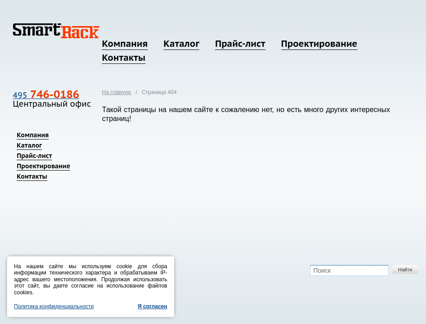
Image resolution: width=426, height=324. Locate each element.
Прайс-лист (240, 44)
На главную (116, 92)
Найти (405, 269)
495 (46, 95)
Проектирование (319, 44)
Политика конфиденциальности (54, 306)
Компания (124, 44)
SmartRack (56, 30)
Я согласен (152, 306)
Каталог (181, 44)
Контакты (123, 57)
